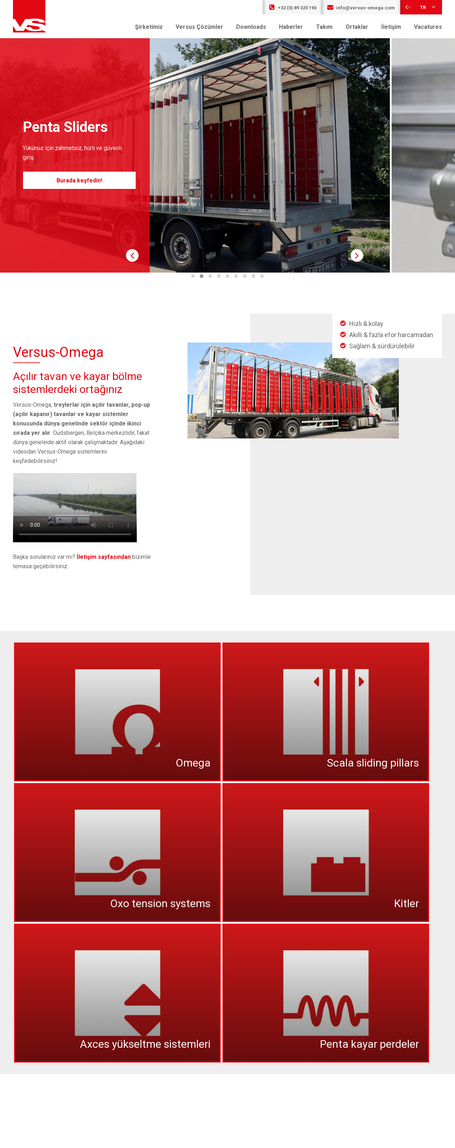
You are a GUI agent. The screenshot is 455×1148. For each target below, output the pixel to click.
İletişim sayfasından (104, 556)
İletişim (391, 26)
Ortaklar (357, 26)
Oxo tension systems (160, 903)
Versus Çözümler (199, 26)
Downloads (251, 26)
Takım (324, 26)
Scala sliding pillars (373, 762)
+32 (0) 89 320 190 (292, 7)
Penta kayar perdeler (369, 1044)
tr (420, 7)
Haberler (291, 26)
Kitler (406, 903)
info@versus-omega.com (361, 7)
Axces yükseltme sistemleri (145, 1044)
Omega (193, 762)
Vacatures (428, 26)
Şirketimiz (149, 26)
